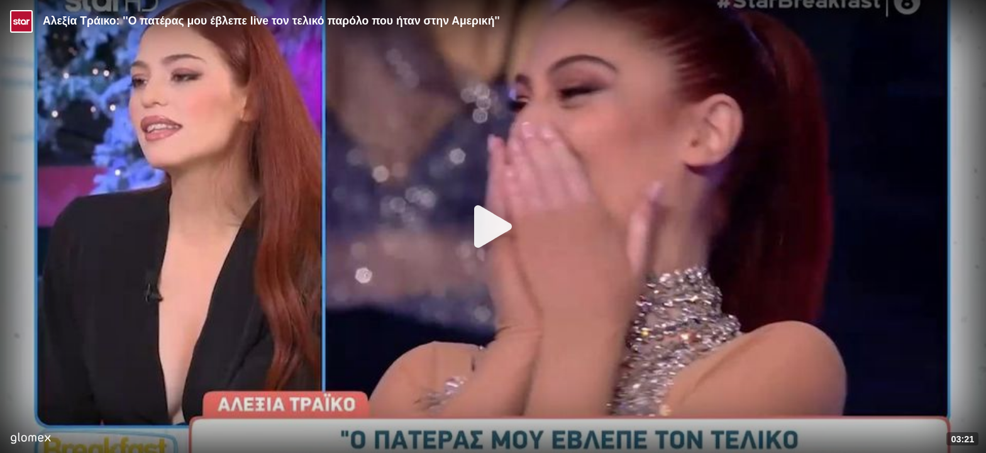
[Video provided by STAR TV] (21, 21)
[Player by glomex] (30, 439)
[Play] (493, 226)
